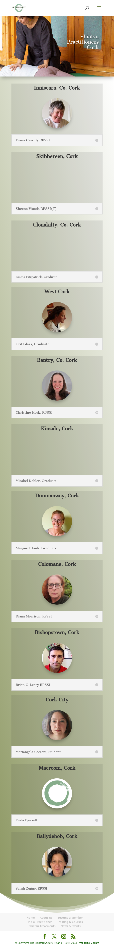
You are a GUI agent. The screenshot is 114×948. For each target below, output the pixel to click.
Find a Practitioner (39, 922)
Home (30, 917)
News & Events (71, 926)
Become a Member (70, 917)
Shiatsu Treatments (42, 926)
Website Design (89, 943)
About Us (46, 917)
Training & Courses (70, 922)
